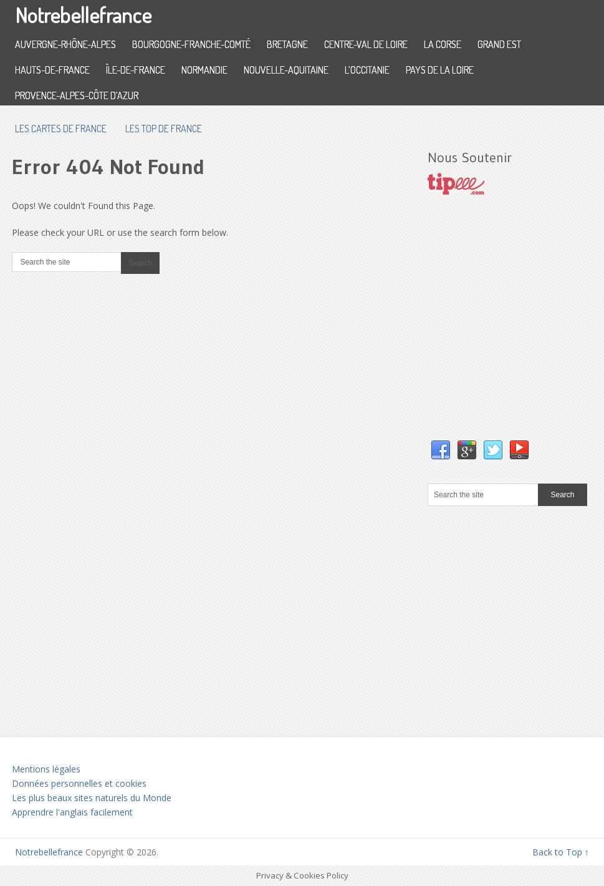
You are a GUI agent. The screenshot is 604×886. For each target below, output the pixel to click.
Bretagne (287, 44)
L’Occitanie (367, 70)
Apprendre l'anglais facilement (72, 812)
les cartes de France (61, 128)
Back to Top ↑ (560, 852)
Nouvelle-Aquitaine (286, 70)
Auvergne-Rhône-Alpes (65, 44)
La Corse (442, 44)
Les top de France (163, 128)
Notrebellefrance (83, 14)
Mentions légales (46, 769)
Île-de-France (135, 70)
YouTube (519, 450)
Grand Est (499, 44)
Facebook (441, 450)
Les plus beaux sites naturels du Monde (91, 798)
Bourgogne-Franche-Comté (191, 44)
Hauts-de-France (52, 70)
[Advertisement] (516, 330)
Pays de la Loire (440, 70)
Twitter (493, 450)
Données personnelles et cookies (79, 783)
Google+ (467, 450)
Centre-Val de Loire (366, 44)
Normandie (204, 70)
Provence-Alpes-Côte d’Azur (76, 95)
